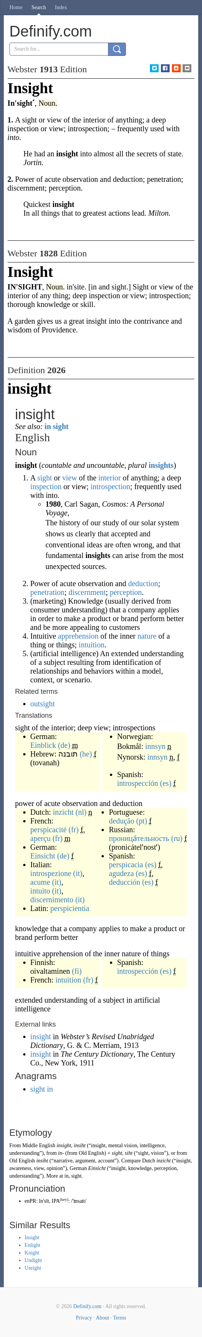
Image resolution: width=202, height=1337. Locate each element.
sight (44, 478)
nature (146, 636)
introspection (110, 486)
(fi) (77, 971)
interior (110, 478)
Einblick (43, 745)
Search (39, 7)
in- (61, 1153)
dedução (121, 821)
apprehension (78, 636)
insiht (80, 1145)
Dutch (148, 1161)
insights (161, 465)
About (102, 1318)
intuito (40, 891)
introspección (137, 783)
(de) (64, 745)
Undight (33, 1260)
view (69, 478)
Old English (91, 1153)
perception (126, 592)
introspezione (51, 873)
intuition (92, 645)
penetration (47, 592)
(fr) (73, 829)
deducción (124, 882)
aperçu (40, 838)
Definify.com (87, 1306)
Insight (32, 1237)
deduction (143, 583)
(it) (77, 873)
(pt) (141, 821)
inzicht (63, 812)
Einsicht (43, 856)
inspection (46, 486)
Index (61, 7)
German (78, 1168)
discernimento (51, 899)
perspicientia (69, 908)
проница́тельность (139, 838)
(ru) (177, 838)
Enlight (32, 1245)
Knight (32, 1253)
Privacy (84, 1318)
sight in (41, 1089)
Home (16, 7)
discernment (87, 592)
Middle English (38, 1145)
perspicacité (48, 829)
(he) (86, 754)
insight (41, 1036)
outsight (42, 704)
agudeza (121, 873)
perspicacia (126, 864)
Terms (119, 1318)
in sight (56, 426)
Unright (33, 1268)
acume (40, 882)
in (66, 1176)
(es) (166, 783)
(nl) (80, 812)
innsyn (155, 746)
